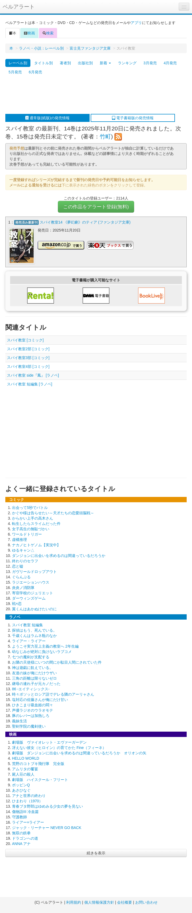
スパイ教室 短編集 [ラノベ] (29, 384)
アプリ (136, 23)
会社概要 (124, 902)
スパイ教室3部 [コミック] (28, 358)
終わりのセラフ (25, 561)
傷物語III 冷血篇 (25, 812)
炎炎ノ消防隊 (23, 587)
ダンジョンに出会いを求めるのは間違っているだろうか (58, 555)
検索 (48, 33)
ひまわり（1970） (27, 801)
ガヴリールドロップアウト (34, 571)
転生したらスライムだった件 (36, 523)
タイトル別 (43, 63)
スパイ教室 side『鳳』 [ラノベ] (33, 375)
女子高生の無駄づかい (30, 529)
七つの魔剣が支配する (30, 657)
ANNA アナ (21, 844)
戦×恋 (17, 603)
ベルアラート (19, 7)
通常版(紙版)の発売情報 (47, 118)
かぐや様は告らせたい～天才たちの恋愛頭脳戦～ (53, 513)
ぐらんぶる (21, 577)
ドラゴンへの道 (25, 838)
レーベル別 (18, 63)
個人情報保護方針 (99, 902)
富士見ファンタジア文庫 (90, 48)
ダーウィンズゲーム (29, 598)
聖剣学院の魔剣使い (29, 726)
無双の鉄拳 (21, 833)
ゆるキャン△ (23, 550)
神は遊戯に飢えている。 (32, 667)
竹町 (105, 136)
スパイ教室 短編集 (27, 625)
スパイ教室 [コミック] (25, 340)
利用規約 (73, 902)
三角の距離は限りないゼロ (34, 678)
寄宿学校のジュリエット (32, 593)
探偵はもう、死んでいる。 (34, 630)
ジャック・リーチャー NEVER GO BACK (46, 828)
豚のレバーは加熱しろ (30, 715)
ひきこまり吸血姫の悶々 (32, 705)
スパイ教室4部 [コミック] (28, 366)
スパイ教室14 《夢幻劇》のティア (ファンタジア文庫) (85, 222)
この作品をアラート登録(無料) (96, 206)
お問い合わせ (146, 902)
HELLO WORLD (25, 758)
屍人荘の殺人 (23, 774)
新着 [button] (105, 63)
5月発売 (15, 72)
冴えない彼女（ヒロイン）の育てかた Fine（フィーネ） (59, 747)
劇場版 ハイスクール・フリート (40, 780)
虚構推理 (19, 539)
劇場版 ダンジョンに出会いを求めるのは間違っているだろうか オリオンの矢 (79, 753)
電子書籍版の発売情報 (133, 118)
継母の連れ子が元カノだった (36, 683)
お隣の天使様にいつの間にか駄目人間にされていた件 (57, 662)
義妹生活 (19, 721)
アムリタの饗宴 (25, 769)
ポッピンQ (21, 785)
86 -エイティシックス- (31, 689)
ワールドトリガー (27, 534)
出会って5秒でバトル (30, 507)
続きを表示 (96, 853)
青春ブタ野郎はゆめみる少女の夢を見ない (47, 806)
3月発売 (150, 63)
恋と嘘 (17, 566)
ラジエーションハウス (30, 582)
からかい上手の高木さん (32, 518)
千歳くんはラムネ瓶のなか (34, 635)
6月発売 (35, 72)
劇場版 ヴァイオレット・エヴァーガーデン (49, 742)
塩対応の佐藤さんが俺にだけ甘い (40, 699)
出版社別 (85, 63)
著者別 (65, 63)
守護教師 (19, 817)
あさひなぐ (21, 790)
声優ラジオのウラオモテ (32, 710)
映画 (29, 33)
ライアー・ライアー (29, 641)
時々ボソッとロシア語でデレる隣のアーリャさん (53, 694)
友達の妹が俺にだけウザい (34, 673)
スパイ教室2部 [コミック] (28, 349)
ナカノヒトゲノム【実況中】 (36, 545)
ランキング (127, 63)
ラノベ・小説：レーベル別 (41, 48)
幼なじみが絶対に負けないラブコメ (42, 651)
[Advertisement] (93, 95)
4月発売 (170, 63)
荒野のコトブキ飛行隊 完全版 (38, 764)
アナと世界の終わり (29, 796)
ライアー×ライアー (28, 822)
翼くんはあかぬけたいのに (34, 609)
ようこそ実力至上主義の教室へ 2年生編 (45, 646)
